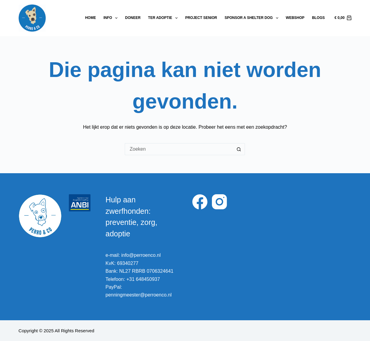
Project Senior (201, 18)
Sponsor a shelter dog (253, 18)
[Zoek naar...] (179, 149)
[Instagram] (219, 201)
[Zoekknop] (239, 149)
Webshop (295, 18)
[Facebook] (199, 201)
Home (90, 18)
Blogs (318, 18)
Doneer (132, 18)
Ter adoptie (164, 18)
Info (111, 18)
